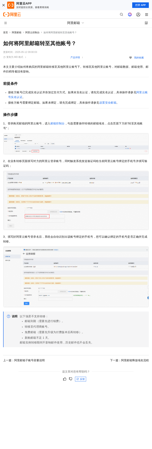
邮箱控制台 (57, 123)
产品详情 (75, 57)
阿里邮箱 (16, 32)
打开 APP (140, 5)
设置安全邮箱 (107, 102)
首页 (5, 32)
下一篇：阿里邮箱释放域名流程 (129, 360)
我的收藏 (139, 57)
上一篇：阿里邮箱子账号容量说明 (24, 360)
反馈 (80, 379)
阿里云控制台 (32, 32)
